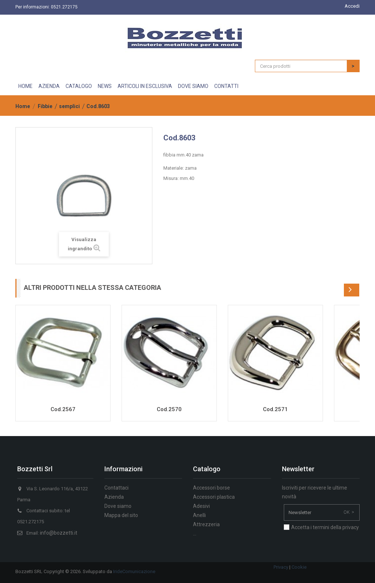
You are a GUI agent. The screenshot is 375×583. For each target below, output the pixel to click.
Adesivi (201, 506)
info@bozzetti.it (58, 533)
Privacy (281, 567)
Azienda (49, 86)
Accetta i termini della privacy (325, 527)
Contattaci (116, 488)
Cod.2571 (275, 409)
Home (25, 86)
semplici (69, 106)
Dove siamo (193, 86)
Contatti (226, 86)
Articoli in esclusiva (145, 86)
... (194, 533)
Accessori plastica (214, 497)
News (105, 86)
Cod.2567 (63, 409)
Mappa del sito (121, 515)
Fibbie (45, 106)
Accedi (352, 6)
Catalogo (79, 86)
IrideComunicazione (134, 571)
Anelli (199, 515)
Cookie (299, 567)
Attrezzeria (206, 524)
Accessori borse (211, 488)
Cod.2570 (169, 409)
